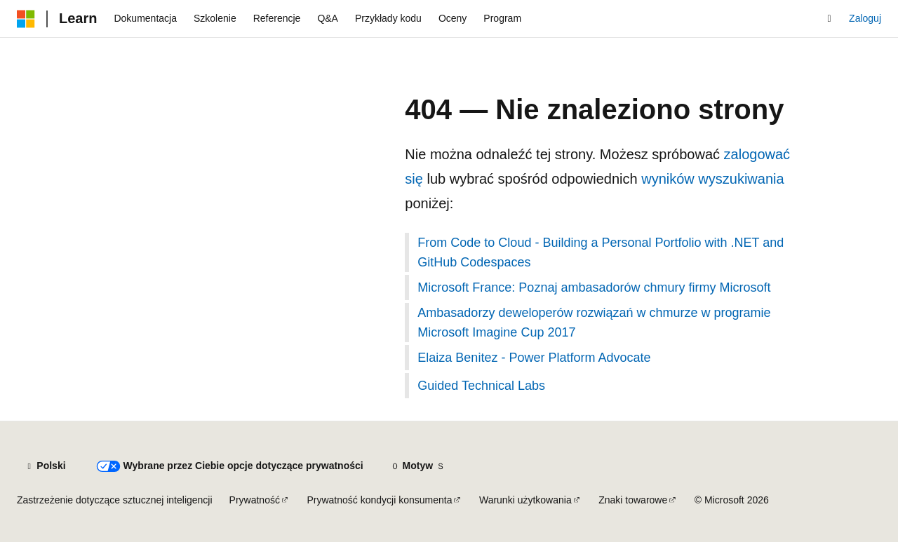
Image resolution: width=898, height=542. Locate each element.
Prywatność (254, 500)
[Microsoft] (26, 19)
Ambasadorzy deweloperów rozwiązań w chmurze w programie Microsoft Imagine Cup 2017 (593, 322)
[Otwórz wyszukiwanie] (829, 19)
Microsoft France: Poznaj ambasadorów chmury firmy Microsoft (593, 287)
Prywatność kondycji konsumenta (379, 500)
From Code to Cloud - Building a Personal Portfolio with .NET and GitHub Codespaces (600, 252)
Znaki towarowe (632, 500)
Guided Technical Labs (481, 386)
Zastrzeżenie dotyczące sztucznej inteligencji (115, 500)
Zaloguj (865, 18)
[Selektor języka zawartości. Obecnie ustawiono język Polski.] (45, 466)
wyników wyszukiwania (712, 179)
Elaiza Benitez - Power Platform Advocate (533, 358)
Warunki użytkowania (525, 500)
